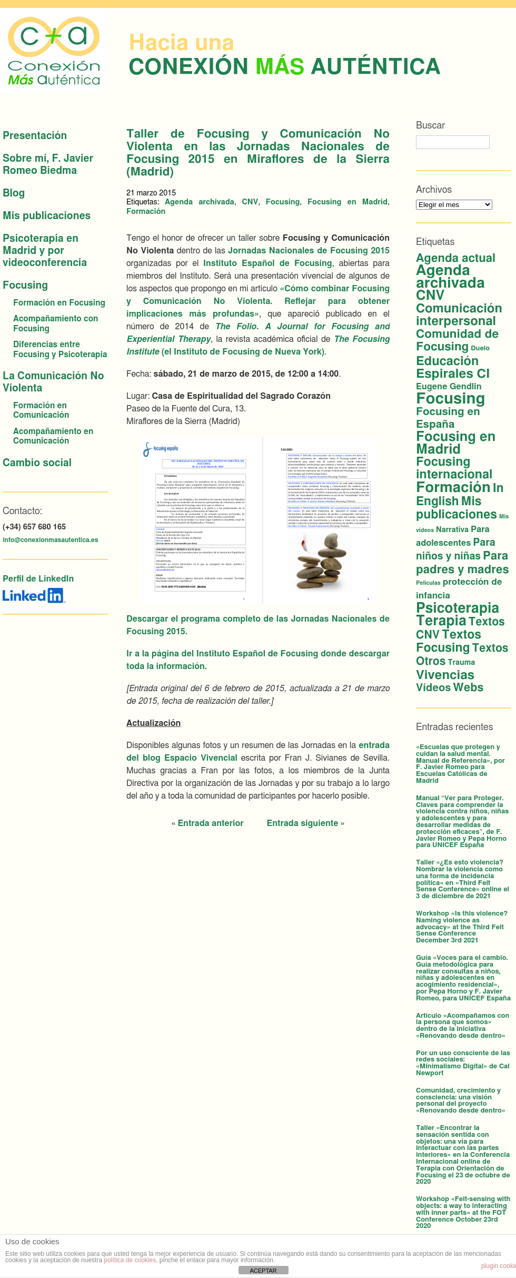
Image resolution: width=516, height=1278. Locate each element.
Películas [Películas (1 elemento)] (428, 583)
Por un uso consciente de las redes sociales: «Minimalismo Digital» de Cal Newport (463, 1063)
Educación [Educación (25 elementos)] (447, 361)
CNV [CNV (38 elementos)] (430, 295)
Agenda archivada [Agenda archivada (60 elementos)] (450, 277)
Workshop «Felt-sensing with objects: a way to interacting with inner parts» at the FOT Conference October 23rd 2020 (463, 1213)
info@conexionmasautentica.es (50, 540)
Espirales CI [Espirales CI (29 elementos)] (453, 374)
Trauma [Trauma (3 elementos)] (461, 662)
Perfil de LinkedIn (38, 579)
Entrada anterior (210, 823)
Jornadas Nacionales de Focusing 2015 (309, 251)
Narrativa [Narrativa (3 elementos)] (452, 530)
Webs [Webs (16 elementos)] (468, 687)
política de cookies (130, 1260)
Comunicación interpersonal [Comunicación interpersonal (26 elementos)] (459, 315)
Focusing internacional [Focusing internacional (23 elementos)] (454, 468)
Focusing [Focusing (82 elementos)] (450, 399)
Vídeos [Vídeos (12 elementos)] (433, 688)
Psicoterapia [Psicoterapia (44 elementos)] (457, 608)
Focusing (25, 286)
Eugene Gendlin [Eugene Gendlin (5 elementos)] (449, 386)
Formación (145, 211)
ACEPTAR (263, 1270)
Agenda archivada (199, 202)
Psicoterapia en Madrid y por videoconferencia (45, 251)
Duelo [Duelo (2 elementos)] (480, 348)
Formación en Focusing (59, 303)
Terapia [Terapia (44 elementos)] (441, 621)
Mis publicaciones (47, 216)
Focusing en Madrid (347, 202)
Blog (14, 194)
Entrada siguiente (303, 823)
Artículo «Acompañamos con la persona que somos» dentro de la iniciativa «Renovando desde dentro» (462, 1025)
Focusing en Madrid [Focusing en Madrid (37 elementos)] (455, 443)
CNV (250, 202)
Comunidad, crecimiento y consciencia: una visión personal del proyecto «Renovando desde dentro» (460, 1100)
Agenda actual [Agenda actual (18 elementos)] (455, 258)
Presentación (35, 136)
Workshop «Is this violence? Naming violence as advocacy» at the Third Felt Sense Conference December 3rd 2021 (462, 927)
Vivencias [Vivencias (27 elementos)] (445, 675)
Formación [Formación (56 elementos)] (453, 487)
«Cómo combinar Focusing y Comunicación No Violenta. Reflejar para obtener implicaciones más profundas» (258, 301)
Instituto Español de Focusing (267, 263)
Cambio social (37, 463)
